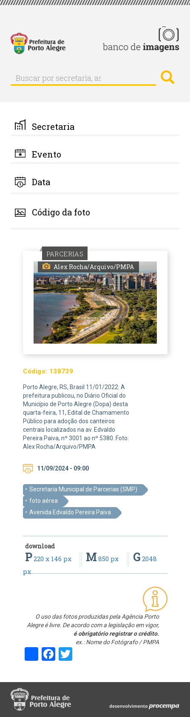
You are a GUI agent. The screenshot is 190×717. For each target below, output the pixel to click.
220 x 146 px (49, 558)
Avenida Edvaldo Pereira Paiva (70, 512)
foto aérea (43, 500)
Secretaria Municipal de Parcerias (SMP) (83, 489)
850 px (103, 558)
